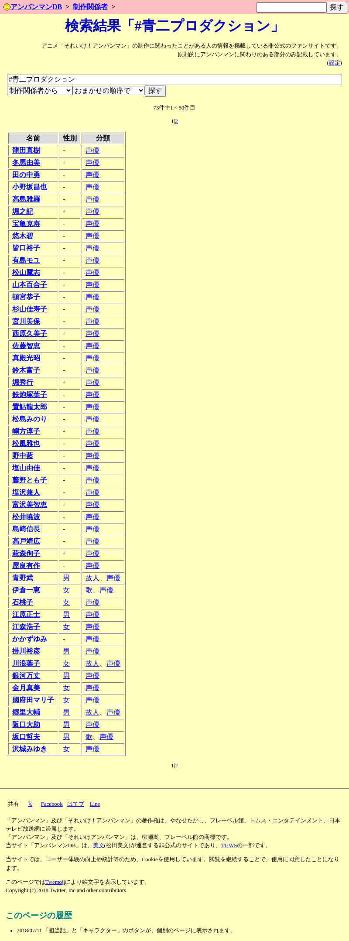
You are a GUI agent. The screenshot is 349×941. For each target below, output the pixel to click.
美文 (98, 845)
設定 (334, 63)
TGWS (229, 845)
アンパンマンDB (32, 6)
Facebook (52, 804)
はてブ (75, 804)
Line (95, 804)
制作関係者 (90, 6)
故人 (92, 578)
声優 (92, 150)
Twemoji (55, 882)
